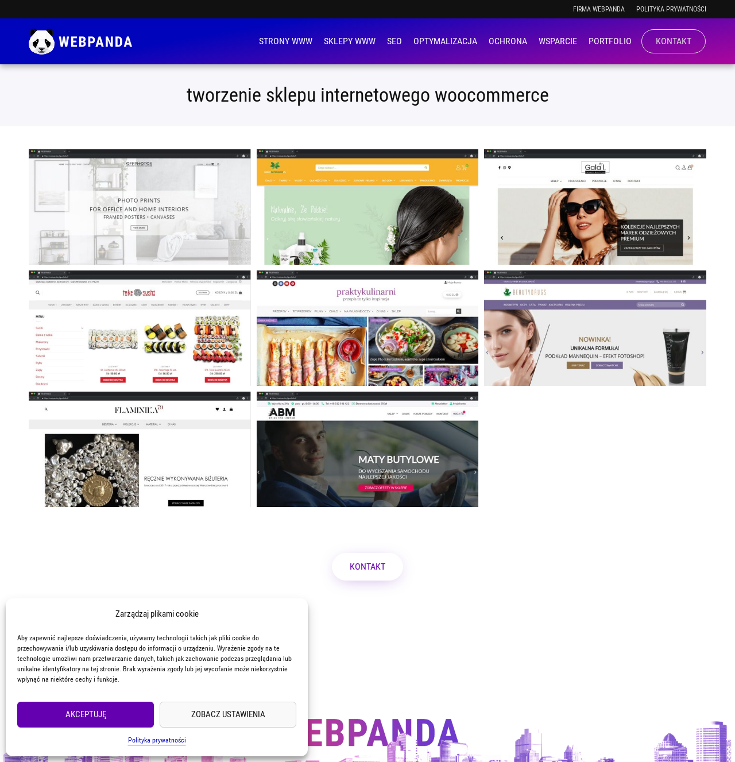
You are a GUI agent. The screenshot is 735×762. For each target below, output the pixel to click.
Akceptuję (85, 714)
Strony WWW (285, 41)
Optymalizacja (445, 41)
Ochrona (508, 41)
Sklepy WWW (350, 41)
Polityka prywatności (157, 740)
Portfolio (610, 41)
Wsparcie (558, 41)
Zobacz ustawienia (228, 714)
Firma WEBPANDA (599, 9)
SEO (394, 41)
